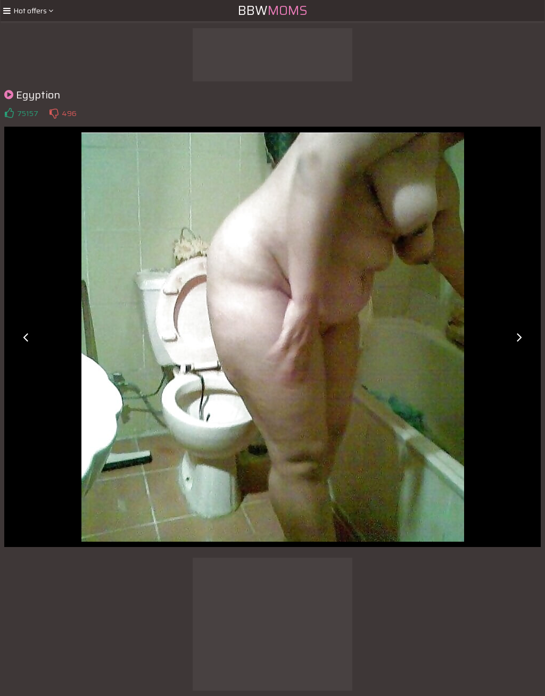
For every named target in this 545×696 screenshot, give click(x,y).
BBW (273, 11)
